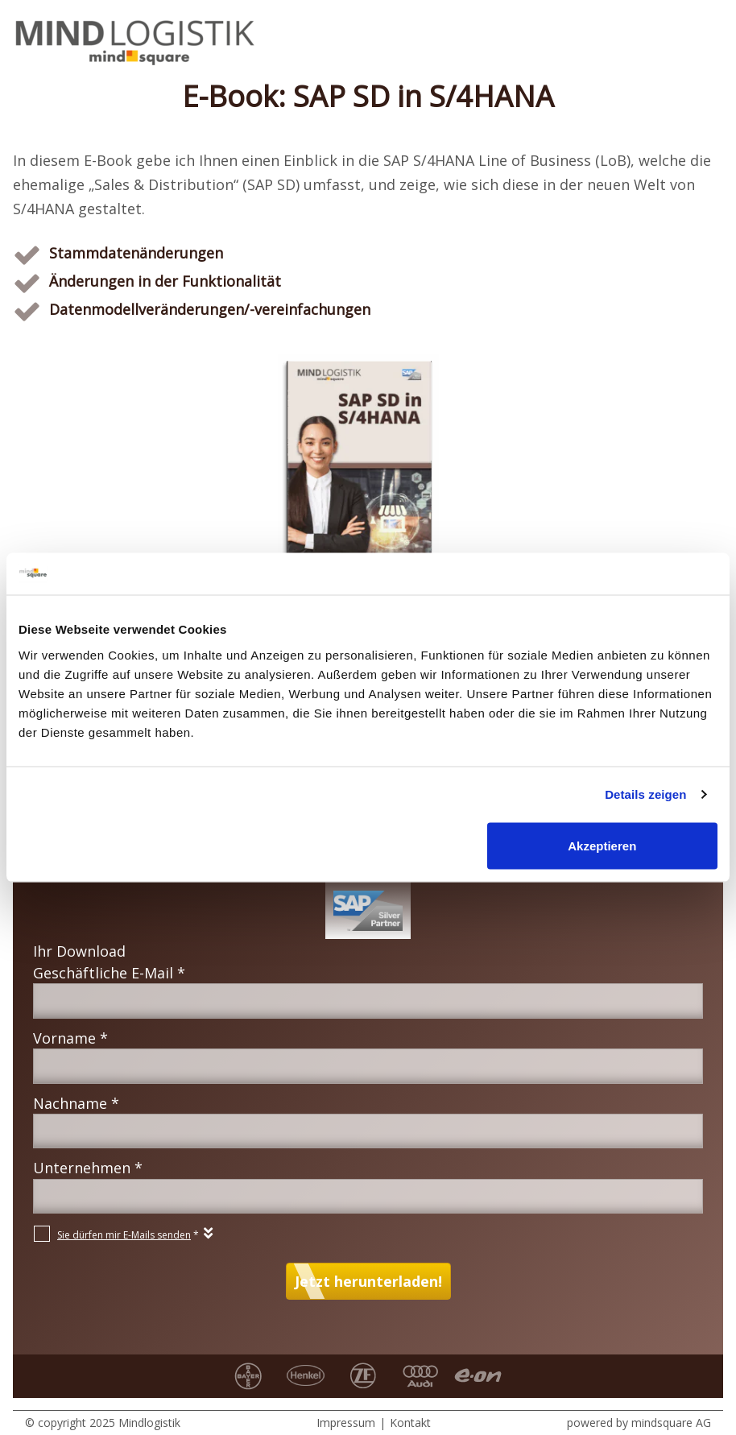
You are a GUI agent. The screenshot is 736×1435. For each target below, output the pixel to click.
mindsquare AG (671, 1422)
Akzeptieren (602, 845)
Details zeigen (645, 794)
